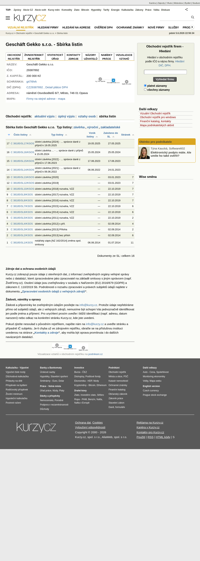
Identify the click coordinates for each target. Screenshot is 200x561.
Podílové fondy (92, 376)
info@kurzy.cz (88, 305)
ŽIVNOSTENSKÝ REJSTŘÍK (34, 57)
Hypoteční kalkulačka (16, 398)
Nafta (99, 399)
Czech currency (151, 390)
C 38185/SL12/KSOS (22, 182)
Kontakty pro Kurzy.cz (150, 432)
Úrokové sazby (47, 372)
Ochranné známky (130, 27)
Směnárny (45, 381)
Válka (156, 10)
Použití (141, 437)
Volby (145, 381)
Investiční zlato (88, 395)
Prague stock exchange (155, 395)
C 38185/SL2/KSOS (22, 235)
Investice (79, 367)
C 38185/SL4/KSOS (22, 223)
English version (151, 386)
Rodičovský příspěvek (17, 389)
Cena (152, 372)
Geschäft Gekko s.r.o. (44, 33)
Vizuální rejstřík (21, 27)
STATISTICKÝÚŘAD (55, 57)
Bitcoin (85, 10)
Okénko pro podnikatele (155, 141)
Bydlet (188, 3)
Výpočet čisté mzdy (15, 372)
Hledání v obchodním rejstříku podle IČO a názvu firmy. (164, 61)
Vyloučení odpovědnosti (90, 427)
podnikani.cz (95, 354)
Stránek (125, 134)
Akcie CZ (28, 10)
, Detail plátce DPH (47, 87)
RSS (151, 437)
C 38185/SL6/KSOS (22, 212)
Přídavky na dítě (14, 381)
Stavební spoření (59, 376)
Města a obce (115, 376)
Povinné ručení (13, 402)
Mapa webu (155, 381)
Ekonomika (80, 381)
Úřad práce (45, 390)
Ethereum (101, 385)
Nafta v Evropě (81, 402)
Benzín (91, 399)
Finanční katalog (117, 389)
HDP (90, 381)
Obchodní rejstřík (24, 33)
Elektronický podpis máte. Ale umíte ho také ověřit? (171, 154)
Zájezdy (161, 3)
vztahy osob (87, 116)
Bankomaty (55, 367)
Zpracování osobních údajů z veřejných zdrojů (53, 291)
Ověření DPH (103, 27)
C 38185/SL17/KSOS (22, 143)
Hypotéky (96, 10)
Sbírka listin (62, 33)
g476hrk (31, 81)
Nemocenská (46, 400)
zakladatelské (110, 127)
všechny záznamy (157, 89)
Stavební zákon (116, 402)
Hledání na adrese (76, 27)
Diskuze (165, 10)
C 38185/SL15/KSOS (22, 161)
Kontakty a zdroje (46, 332)
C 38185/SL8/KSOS (22, 200)
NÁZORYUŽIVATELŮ (90, 57)
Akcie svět (40, 10)
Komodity (67, 10)
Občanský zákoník (118, 394)
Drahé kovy (80, 390)
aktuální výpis (44, 116)
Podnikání (114, 367)
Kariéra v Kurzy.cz (148, 427)
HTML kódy (163, 437)
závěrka (79, 127)
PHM (84, 399)
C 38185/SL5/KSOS (22, 217)
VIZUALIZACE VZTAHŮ (124, 57)
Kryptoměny (80, 385)
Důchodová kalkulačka (17, 376)
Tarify (106, 10)
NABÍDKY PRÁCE (106, 57)
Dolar (61, 381)
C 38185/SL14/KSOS (22, 169)
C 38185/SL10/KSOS (22, 188)
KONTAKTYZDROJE (73, 57)
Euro (54, 381)
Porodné (59, 400)
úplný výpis (66, 116)
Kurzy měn (54, 10)
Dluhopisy (79, 376)
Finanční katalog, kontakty (155, 121)
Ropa (77, 399)
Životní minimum (14, 394)
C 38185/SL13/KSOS (22, 177)
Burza (77, 372)
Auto (145, 372)
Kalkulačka (128, 10)
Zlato (77, 10)
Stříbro (100, 395)
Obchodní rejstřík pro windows (158, 117)
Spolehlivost (162, 372)
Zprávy (17, 10)
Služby (173, 27)
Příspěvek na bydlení (16, 385)
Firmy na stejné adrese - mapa (45, 98)
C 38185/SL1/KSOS (22, 242)
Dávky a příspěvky (50, 396)
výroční (92, 127)
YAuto (169, 3)
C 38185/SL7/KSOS (22, 206)
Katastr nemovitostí (118, 381)
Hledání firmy (48, 27)
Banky (43, 367)
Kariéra (152, 3)
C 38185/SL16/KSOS (22, 152)
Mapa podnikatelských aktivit (157, 125)
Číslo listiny (20, 134)
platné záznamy (155, 85)
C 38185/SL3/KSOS (22, 229)
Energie (115, 10)
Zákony (139, 10)
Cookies (97, 422)
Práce (148, 10)
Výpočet (24, 367)
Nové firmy (156, 27)
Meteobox (178, 3)
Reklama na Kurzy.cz (150, 422)
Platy (61, 390)
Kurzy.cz (10, 33)
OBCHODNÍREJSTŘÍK (14, 57)
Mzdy (55, 390)
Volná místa (54, 386)
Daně (111, 407)
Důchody (44, 409)
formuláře (120, 407)
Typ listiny (57, 134)
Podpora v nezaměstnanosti (54, 404)
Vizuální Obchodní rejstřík (155, 113)
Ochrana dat (83, 422)
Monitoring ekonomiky (154, 376)
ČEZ (84, 372)
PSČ (126, 376)
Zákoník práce (116, 398)
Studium (196, 3)
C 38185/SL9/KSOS (22, 194)
